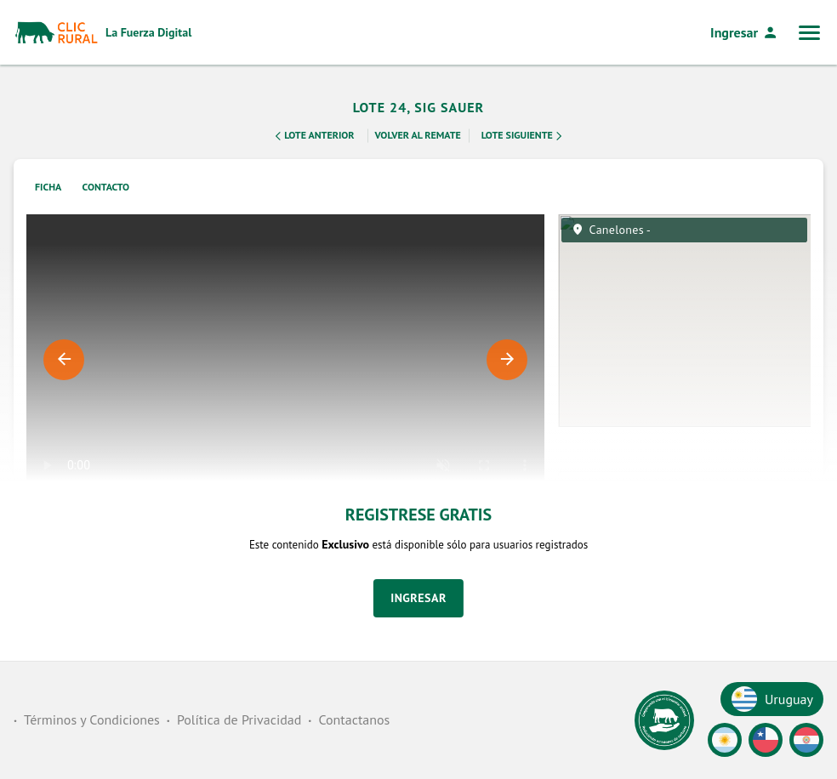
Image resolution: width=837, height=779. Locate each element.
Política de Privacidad (239, 719)
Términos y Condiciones (92, 719)
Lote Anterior (313, 136)
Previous (63, 359)
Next (507, 359)
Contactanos (354, 719)
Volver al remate (418, 134)
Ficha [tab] (48, 186)
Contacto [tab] (106, 186)
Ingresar (744, 32)
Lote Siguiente (523, 136)
